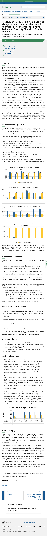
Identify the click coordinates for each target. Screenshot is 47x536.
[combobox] (33, 7)
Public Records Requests (39, 526)
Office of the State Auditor (9, 11)
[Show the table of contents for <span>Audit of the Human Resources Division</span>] (43, 17)
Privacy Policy (21, 526)
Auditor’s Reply (7, 55)
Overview (6, 45)
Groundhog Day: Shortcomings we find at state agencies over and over (28, 11)
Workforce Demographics (10, 46)
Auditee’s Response (8, 53)
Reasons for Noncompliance (10, 50)
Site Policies (28, 526)
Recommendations (8, 51)
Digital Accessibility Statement (9, 526)
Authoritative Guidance (9, 48)
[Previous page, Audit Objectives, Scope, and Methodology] (3, 495)
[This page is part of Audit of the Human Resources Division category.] (12, 487)
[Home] (2, 11)
